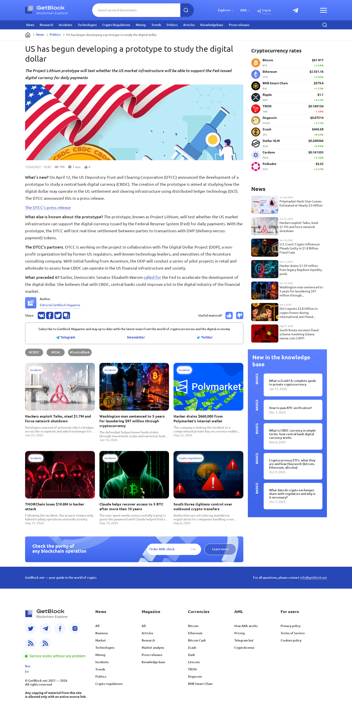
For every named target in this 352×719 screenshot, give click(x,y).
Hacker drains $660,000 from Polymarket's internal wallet (198, 418)
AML (243, 10)
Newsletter (136, 337)
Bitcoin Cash (197, 640)
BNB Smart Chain (200, 684)
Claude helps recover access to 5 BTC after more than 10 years (131, 506)
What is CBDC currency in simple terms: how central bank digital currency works (292, 434)
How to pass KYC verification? (290, 408)
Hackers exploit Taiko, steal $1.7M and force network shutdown (58, 418)
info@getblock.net (313, 577)
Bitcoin (193, 626)
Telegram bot (243, 640)
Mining (141, 25)
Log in (266, 10)
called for (152, 277)
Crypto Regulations (116, 25)
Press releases (239, 25)
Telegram (65, 337)
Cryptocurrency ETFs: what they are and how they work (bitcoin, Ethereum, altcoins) (292, 463)
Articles (189, 25)
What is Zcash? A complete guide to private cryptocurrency (292, 382)
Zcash (192, 647)
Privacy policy (290, 626)
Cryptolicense (244, 647)
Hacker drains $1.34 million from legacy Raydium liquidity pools (300, 270)
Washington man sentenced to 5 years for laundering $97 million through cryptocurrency (132, 421)
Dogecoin (195, 676)
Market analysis (153, 647)
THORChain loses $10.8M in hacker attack (54, 506)
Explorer (224, 10)
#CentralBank (80, 352)
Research (46, 25)
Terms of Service (293, 633)
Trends (156, 25)
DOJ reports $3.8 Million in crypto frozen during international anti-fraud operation (298, 313)
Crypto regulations (108, 684)
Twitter (205, 337)
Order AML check (162, 549)
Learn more (220, 549)
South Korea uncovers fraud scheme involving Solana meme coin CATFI (299, 334)
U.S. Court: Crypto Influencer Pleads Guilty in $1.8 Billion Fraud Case (299, 248)
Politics (172, 25)
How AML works (246, 626)
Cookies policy (291, 640)
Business (101, 633)
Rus (27, 666)
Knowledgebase (211, 25)
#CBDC (34, 352)
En (27, 671)
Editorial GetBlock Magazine (60, 305)
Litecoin (194, 662)
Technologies (87, 25)
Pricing (239, 633)
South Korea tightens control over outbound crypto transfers (203, 506)
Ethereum (195, 633)
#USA (56, 352)
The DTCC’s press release (48, 207)
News (30, 25)
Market (100, 640)
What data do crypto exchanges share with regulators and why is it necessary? (292, 493)
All (97, 626)
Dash (191, 655)
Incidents (65, 25)
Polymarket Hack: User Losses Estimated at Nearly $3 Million (301, 203)
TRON (192, 669)
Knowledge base (153, 662)
